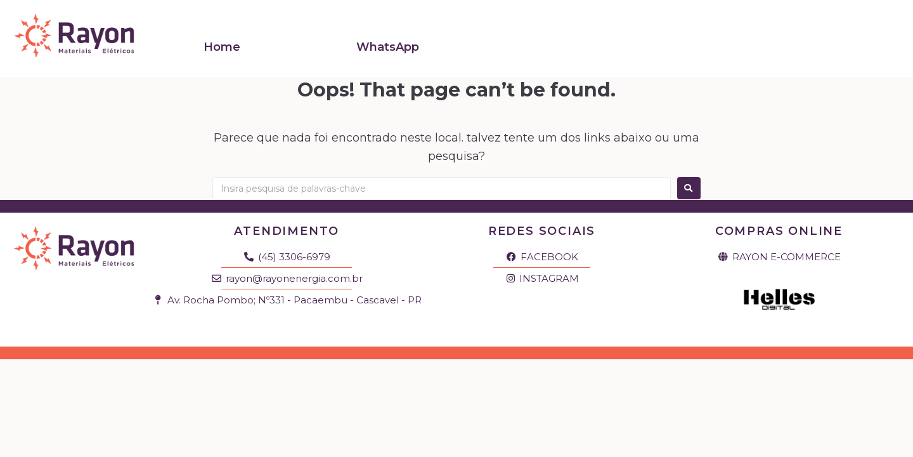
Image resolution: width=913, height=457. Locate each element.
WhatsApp (387, 40)
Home (222, 40)
